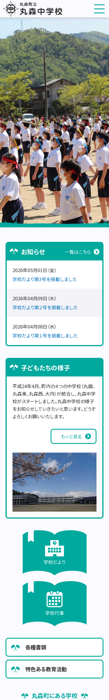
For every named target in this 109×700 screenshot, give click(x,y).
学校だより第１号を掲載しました (45, 335)
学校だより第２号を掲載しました (45, 307)
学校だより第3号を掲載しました (44, 279)
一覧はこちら (78, 251)
